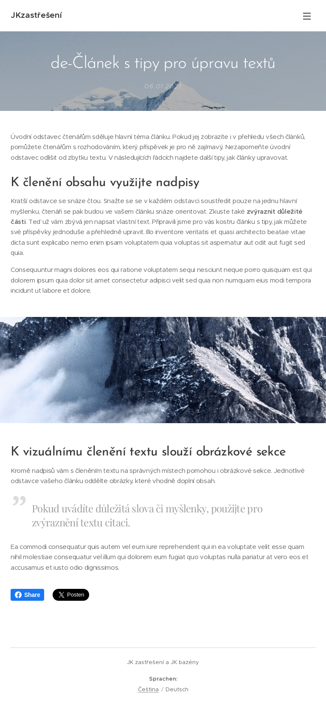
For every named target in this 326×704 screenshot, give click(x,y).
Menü (307, 16)
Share (27, 594)
